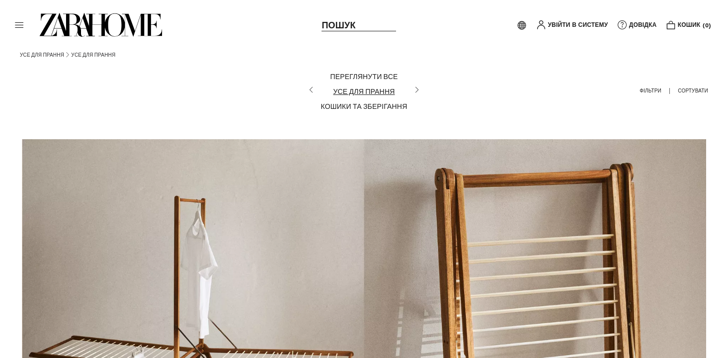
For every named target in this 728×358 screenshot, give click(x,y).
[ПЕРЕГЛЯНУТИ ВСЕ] (364, 76)
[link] (101, 25)
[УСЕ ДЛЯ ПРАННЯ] (364, 91)
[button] (19, 24)
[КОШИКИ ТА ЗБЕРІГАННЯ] (364, 106)
